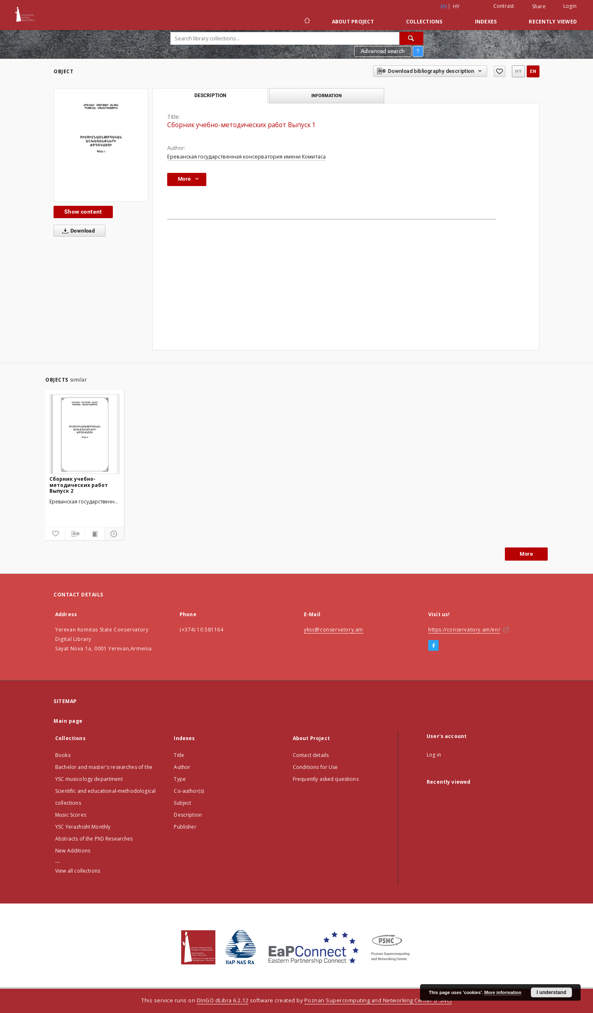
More (526, 554)
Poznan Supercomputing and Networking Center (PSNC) (378, 1000)
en (533, 71)
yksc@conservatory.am (333, 629)
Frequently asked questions (326, 778)
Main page (68, 720)
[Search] (411, 38)
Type (180, 778)
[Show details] (113, 534)
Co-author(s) (189, 790)
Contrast (503, 5)
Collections (424, 21)
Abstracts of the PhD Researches (94, 838)
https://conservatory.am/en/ (464, 629)
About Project (353, 21)
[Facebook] (433, 646)
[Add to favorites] (499, 71)
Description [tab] (210, 95)
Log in (434, 754)
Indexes (486, 21)
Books (62, 755)
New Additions (72, 850)
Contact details (311, 755)
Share (539, 6)
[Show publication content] (94, 534)
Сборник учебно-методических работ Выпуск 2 (78, 484)
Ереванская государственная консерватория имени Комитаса (246, 156)
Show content (83, 211)
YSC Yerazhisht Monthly (82, 826)
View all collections (77, 870)
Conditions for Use (315, 767)
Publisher (185, 826)
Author (182, 767)
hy (456, 6)
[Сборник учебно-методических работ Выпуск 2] (84, 433)
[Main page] (306, 21)
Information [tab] (326, 95)
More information (502, 992)
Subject (182, 802)
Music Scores (70, 814)
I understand (551, 992)
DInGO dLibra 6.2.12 (223, 1000)
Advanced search (383, 51)
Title (179, 755)
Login (570, 5)
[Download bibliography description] (74, 534)
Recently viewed (553, 21)
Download (77, 231)
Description (188, 814)
